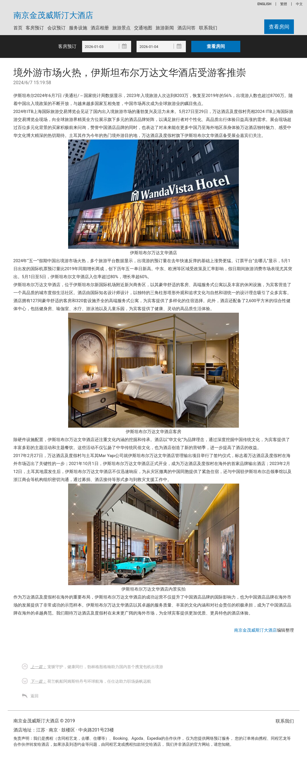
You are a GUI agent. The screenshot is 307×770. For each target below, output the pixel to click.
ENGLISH (264, 4)
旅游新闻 (165, 28)
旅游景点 (121, 28)
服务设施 (78, 28)
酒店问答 (186, 28)
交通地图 (143, 28)
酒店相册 (100, 28)
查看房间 (279, 27)
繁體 (283, 4)
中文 (299, 4)
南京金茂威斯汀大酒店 (53, 15)
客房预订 (35, 28)
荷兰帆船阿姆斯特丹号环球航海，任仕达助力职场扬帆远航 (91, 681)
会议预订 (56, 28)
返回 (34, 696)
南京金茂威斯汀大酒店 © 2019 (44, 720)
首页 (18, 28)
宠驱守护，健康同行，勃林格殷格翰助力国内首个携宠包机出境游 (97, 666)
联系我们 (208, 28)
